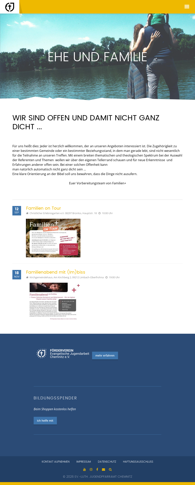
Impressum (83, 461)
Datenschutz (107, 461)
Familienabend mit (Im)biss (55, 272)
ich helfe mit (45, 420)
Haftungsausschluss (138, 461)
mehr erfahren (105, 355)
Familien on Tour (43, 208)
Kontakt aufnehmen (55, 461)
